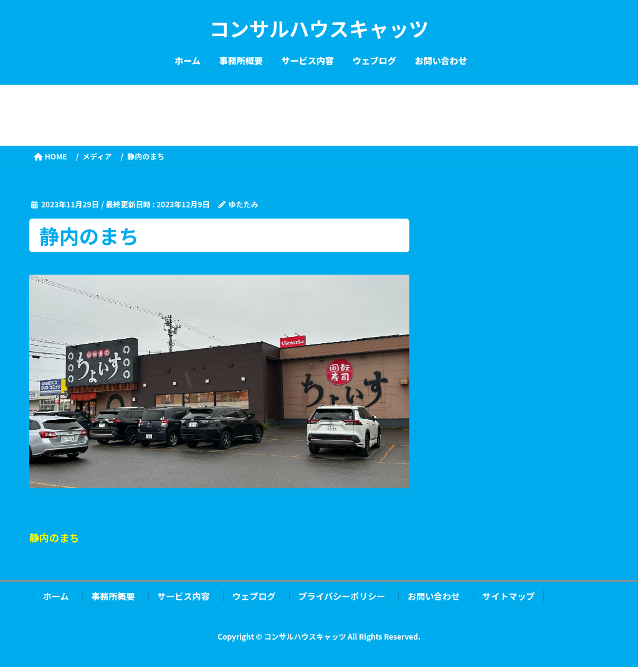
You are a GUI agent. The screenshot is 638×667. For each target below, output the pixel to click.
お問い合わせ (433, 596)
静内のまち (54, 537)
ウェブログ (254, 596)
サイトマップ (508, 596)
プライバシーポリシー (342, 596)
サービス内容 (184, 596)
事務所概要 (113, 596)
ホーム (56, 596)
